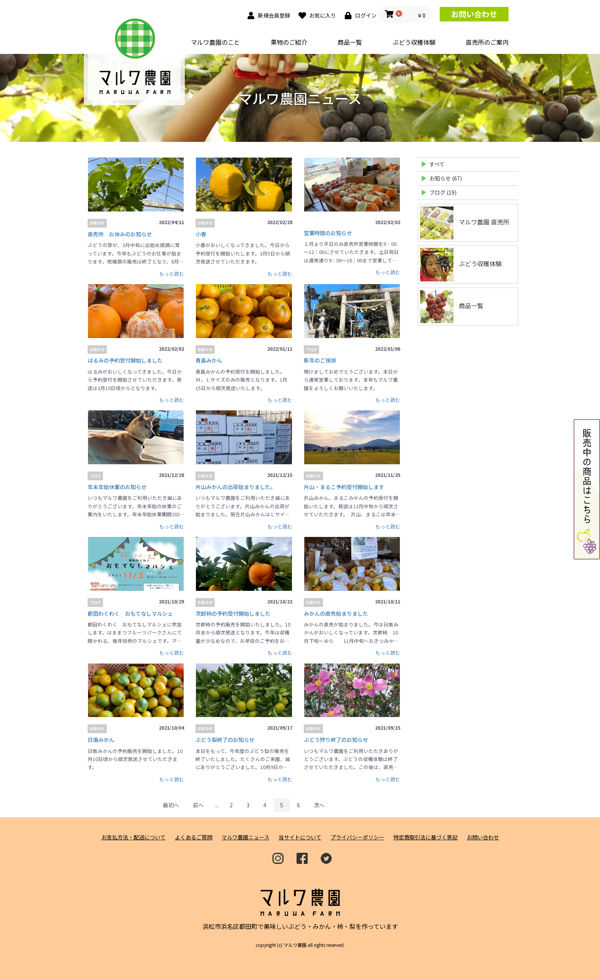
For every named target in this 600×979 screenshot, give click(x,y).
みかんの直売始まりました (336, 613)
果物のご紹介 (289, 42)
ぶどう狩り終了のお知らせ (336, 739)
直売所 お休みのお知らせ (120, 234)
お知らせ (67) (445, 178)
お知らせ (97, 223)
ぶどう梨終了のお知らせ (225, 739)
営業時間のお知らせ (328, 233)
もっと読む (171, 273)
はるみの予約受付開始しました (125, 360)
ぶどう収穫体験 (414, 42)
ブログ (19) (443, 192)
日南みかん (101, 739)
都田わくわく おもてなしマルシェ (130, 613)
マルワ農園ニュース (245, 837)
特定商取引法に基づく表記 (425, 837)
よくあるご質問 (193, 837)
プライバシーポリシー (357, 837)
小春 (201, 234)
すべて (437, 164)
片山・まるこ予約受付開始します (344, 487)
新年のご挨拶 (320, 360)
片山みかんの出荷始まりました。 (236, 487)
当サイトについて (300, 837)
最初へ (171, 805)
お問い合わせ (474, 14)
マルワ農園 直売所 (464, 222)
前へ (198, 805)
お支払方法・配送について (133, 837)
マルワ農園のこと (215, 42)
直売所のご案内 (487, 42)
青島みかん (209, 360)
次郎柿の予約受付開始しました (233, 613)
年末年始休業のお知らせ (117, 487)
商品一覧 (350, 42)
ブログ (311, 349)
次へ (319, 805)
